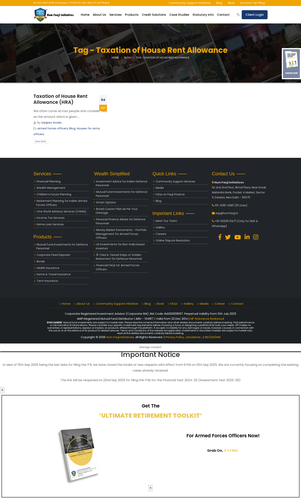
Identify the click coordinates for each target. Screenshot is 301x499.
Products (132, 15)
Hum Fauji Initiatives (120, 337)
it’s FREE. (231, 450)
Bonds (41, 261)
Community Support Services (175, 181)
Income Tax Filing (252, 3)
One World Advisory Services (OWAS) (61, 211)
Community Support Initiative (190, 3)
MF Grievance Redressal (207, 319)
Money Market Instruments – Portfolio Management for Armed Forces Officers (121, 234)
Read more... (41, 141)
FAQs (173, 304)
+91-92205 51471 (225, 221)
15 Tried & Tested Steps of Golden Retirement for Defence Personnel (119, 257)
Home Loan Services (50, 224)
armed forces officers (52, 128)
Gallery (160, 227)
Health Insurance (48, 268)
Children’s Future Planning (54, 194)
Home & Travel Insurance (54, 274)
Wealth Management (51, 188)
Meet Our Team (166, 221)
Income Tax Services (50, 218)
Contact (223, 15)
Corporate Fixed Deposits (53, 255)
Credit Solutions (154, 15)
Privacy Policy (175, 337)
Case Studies (179, 15)
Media (160, 188)
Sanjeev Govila (51, 123)
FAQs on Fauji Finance (170, 194)
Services (115, 15)
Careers (161, 234)
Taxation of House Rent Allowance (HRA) (60, 99)
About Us (99, 15)
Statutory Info (203, 15)
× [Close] (2, 390)
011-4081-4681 (224, 205)
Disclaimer (194, 337)
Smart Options (106, 202)
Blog (219, 3)
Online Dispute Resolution (173, 240)
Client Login (255, 14)
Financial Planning (48, 181)
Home (85, 15)
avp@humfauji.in (226, 213)
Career (220, 304)
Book (231, 3)
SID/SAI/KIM (212, 337)
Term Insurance (47, 281)
